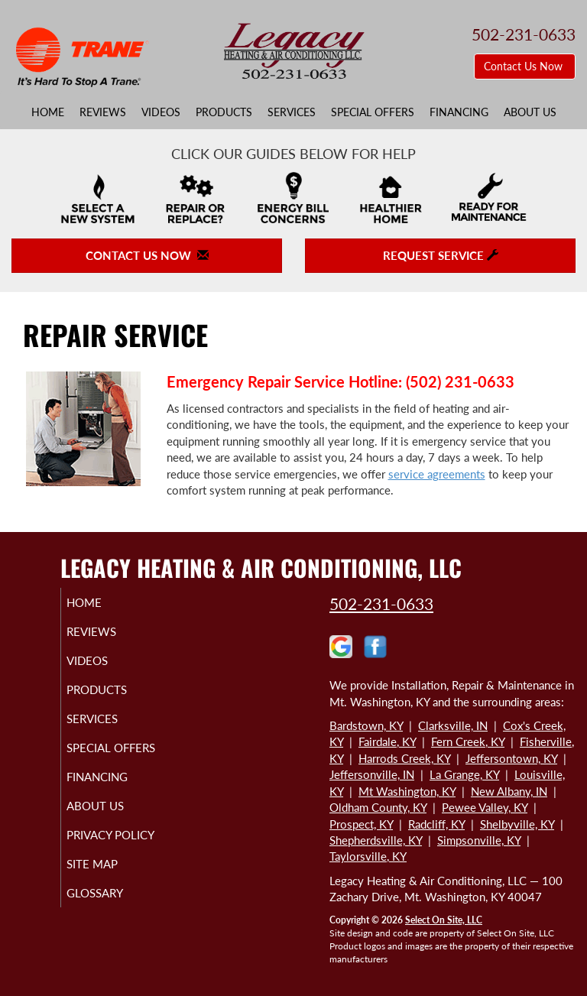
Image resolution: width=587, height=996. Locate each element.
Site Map (109, 891)
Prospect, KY (361, 824)
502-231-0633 (381, 603)
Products (224, 112)
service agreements (436, 474)
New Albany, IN (509, 791)
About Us (530, 112)
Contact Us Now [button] (525, 66)
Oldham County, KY (377, 807)
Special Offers (372, 112)
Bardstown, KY (366, 725)
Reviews (102, 112)
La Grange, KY (464, 774)
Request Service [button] (440, 255)
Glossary (112, 920)
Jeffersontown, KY (511, 758)
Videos (160, 112)
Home (47, 112)
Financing (459, 112)
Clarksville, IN (453, 725)
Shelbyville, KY (517, 824)
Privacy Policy (95, 855)
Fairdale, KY (387, 741)
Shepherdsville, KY (375, 840)
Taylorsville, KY (368, 856)
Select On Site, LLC (443, 920)
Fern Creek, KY (467, 741)
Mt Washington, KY (407, 791)
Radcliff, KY (436, 824)
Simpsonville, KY (479, 840)
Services (292, 112)
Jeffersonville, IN (371, 774)
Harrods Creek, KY (404, 758)
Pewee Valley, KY (484, 807)
